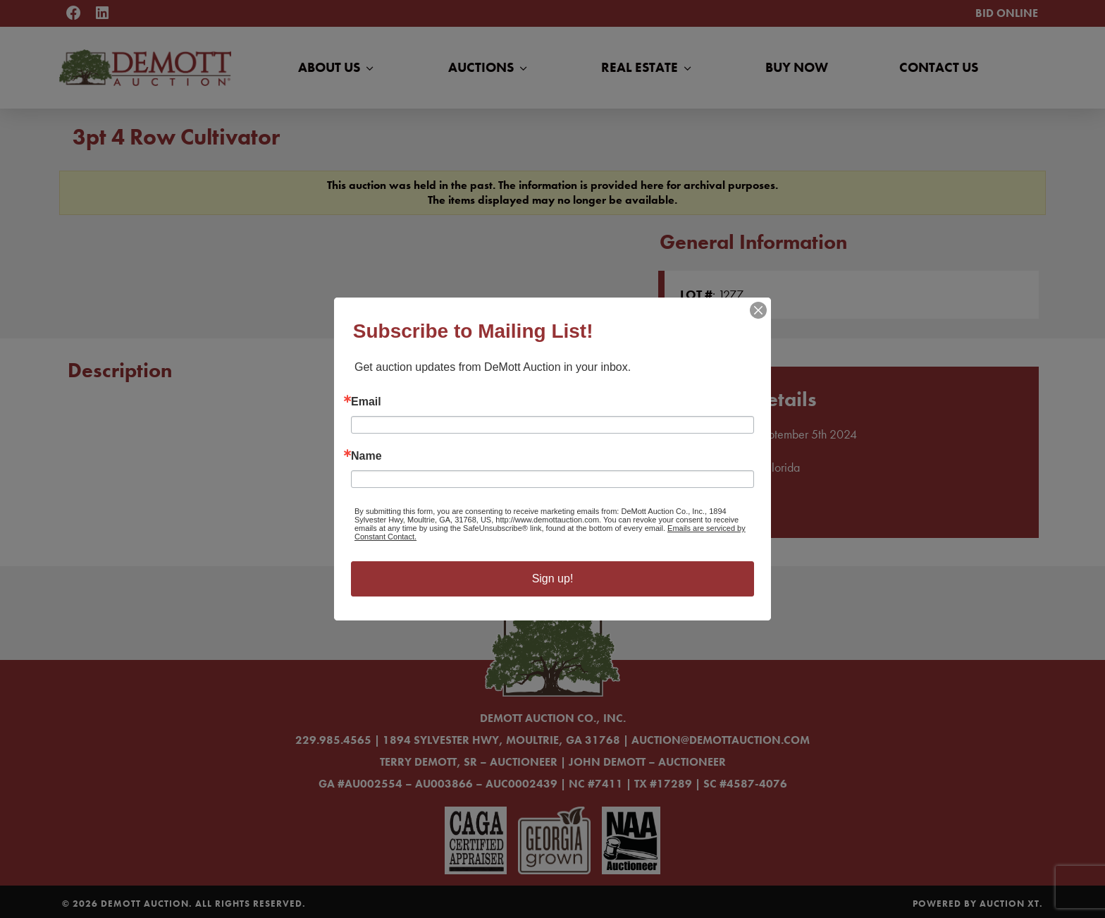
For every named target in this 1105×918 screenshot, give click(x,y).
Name (366, 456)
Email (366, 402)
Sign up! (553, 579)
